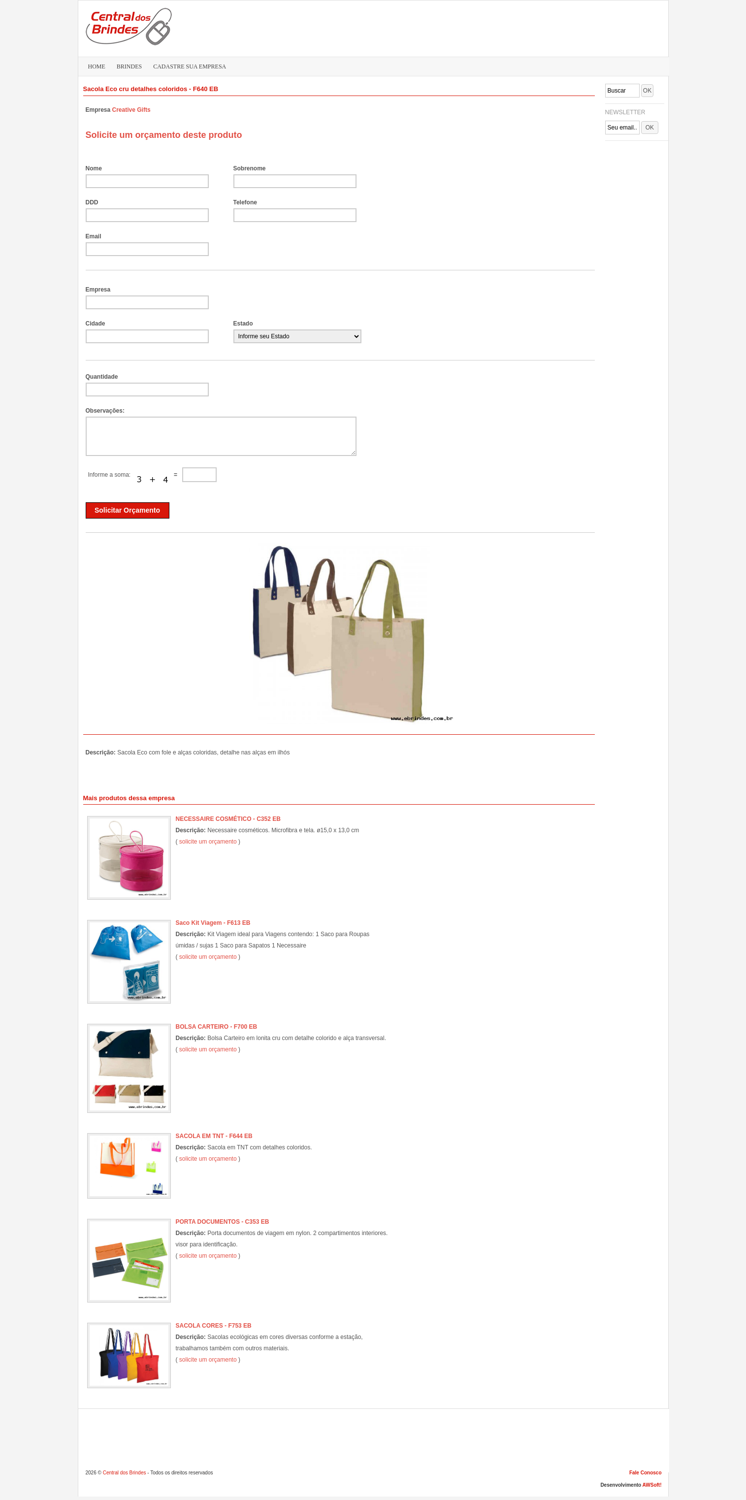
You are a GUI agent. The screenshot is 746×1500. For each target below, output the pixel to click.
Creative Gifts (131, 109)
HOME (96, 66)
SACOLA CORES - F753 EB (214, 1325)
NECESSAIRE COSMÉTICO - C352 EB (228, 818)
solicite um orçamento (208, 841)
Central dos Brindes (124, 1472)
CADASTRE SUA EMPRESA (189, 66)
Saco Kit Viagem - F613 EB (213, 922)
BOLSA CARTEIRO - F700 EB (217, 1026)
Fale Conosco (645, 1472)
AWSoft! (652, 1485)
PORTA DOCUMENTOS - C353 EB (222, 1221)
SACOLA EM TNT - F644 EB (214, 1136)
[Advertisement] (477, 27)
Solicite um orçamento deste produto (164, 135)
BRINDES (129, 66)
